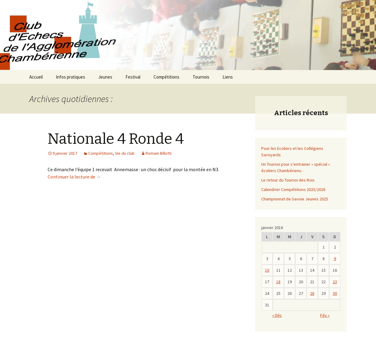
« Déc (277, 315)
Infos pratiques (70, 77)
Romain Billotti (159, 153)
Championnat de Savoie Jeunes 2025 (294, 199)
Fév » (325, 315)
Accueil (36, 77)
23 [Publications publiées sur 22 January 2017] (335, 281)
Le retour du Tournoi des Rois (288, 180)
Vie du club (125, 153)
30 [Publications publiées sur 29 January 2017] (335, 293)
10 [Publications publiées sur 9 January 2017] (267, 270)
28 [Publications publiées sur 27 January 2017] (312, 293)
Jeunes (105, 77)
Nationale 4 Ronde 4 (116, 139)
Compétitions (166, 77)
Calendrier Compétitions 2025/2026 (293, 189)
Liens (227, 77)
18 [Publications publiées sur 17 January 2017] (278, 281)
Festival (132, 77)
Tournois (201, 77)
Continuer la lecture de (74, 177)
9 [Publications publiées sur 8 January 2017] (335, 258)
